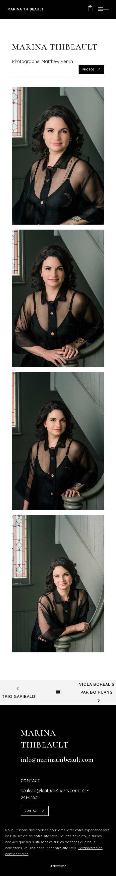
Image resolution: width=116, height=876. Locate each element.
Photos (91, 69)
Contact (35, 811)
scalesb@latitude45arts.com (50, 790)
